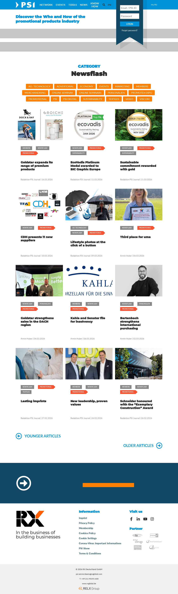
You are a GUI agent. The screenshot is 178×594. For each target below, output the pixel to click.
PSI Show (84, 548)
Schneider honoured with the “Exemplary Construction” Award (136, 404)
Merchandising (35, 92)
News (83, 4)
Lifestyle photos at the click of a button (88, 243)
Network (46, 4)
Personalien (116, 92)
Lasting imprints (33, 401)
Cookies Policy (87, 533)
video (129, 98)
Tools (72, 4)
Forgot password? (130, 30)
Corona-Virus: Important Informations (100, 543)
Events (60, 4)
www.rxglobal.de (89, 583)
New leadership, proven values (89, 402)
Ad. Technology (39, 86)
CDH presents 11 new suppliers (37, 238)
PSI (55, 98)
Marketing (122, 86)
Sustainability (92, 98)
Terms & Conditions (90, 553)
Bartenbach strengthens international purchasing (130, 323)
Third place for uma (135, 237)
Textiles (114, 98)
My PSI (154, 4)
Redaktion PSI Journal (31, 179)
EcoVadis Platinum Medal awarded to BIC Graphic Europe (85, 166)
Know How (95, 5)
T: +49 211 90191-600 (89, 579)
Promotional (37, 98)
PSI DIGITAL (70, 98)
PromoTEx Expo (141, 92)
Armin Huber (126, 255)
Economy (86, 86)
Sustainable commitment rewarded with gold (138, 166)
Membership (86, 527)
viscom (145, 98)
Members (142, 86)
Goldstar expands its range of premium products (37, 166)
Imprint (83, 517)
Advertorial (65, 86)
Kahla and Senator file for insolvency (88, 319)
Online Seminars (90, 92)
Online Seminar (62, 92)
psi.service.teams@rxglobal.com (89, 574)
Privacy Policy (87, 522)
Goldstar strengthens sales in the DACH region (37, 321)
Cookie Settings (88, 538)
